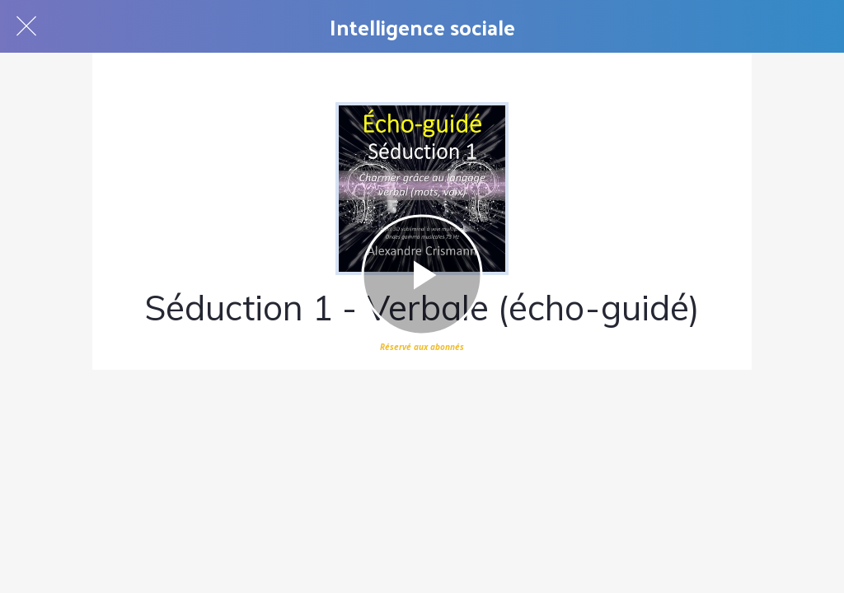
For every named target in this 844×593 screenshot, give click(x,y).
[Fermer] (26, 26)
